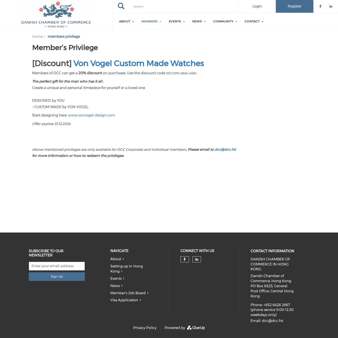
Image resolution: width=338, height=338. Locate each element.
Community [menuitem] (223, 21)
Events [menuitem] (175, 21)
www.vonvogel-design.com (91, 115)
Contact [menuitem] (252, 21)
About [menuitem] (124, 21)
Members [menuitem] (150, 21)
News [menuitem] (197, 21)
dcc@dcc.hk (225, 149)
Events (116, 278)
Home (37, 37)
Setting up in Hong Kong (126, 268)
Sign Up (57, 276)
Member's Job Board (128, 293)
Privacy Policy (144, 328)
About (115, 259)
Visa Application (124, 300)
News (115, 286)
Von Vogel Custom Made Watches (138, 63)
